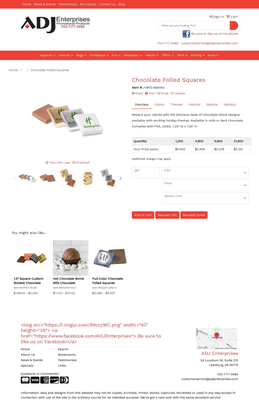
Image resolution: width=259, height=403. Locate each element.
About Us (28, 354)
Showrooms (67, 354)
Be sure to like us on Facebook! (214, 33)
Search (63, 349)
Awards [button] (64, 55)
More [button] (211, 55)
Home (26, 4)
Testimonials (67, 4)
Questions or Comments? (40, 374)
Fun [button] (114, 55)
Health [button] (150, 55)
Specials (27, 365)
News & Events (45, 4)
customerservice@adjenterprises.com (209, 43)
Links (62, 365)
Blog (121, 4)
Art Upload (88, 4)
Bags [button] (79, 55)
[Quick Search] (193, 25)
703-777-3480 (167, 43)
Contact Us (107, 4)
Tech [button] (180, 55)
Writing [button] (196, 55)
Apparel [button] (46, 55)
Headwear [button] (131, 55)
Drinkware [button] (97, 55)
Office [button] (166, 55)
